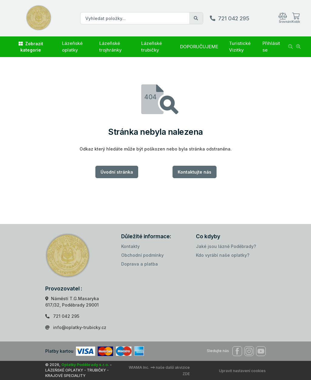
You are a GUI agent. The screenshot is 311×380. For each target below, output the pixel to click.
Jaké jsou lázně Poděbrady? (226, 246)
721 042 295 (233, 18)
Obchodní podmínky (142, 255)
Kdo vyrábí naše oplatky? (222, 255)
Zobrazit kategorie (31, 47)
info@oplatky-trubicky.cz (79, 327)
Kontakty (130, 246)
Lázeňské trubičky (151, 46)
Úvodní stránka (117, 172)
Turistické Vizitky (240, 46)
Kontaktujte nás (194, 172)
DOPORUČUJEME (199, 46)
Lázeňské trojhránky (110, 46)
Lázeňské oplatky (72, 46)
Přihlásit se (271, 46)
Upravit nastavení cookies (242, 370)
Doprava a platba (139, 263)
